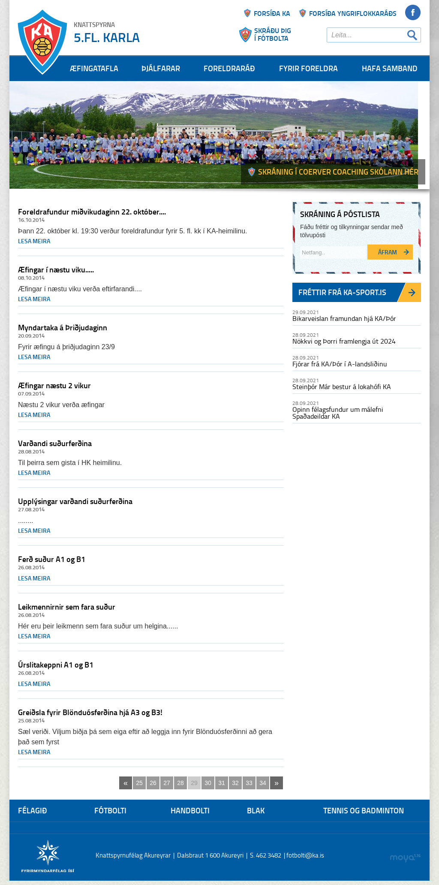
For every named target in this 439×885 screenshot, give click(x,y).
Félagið (32, 810)
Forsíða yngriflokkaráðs (353, 13)
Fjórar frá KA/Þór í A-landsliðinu (339, 363)
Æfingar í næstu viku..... (56, 269)
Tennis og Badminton (363, 810)
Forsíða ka (272, 13)
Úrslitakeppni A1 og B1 (55, 664)
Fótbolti (110, 810)
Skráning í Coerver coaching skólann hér (338, 171)
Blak (256, 810)
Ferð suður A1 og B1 (51, 559)
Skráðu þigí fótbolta (272, 34)
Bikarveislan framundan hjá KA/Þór (344, 318)
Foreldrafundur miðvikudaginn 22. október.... (92, 211)
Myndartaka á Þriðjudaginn (62, 327)
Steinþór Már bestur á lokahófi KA (341, 386)
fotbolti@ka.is (305, 855)
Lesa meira (34, 241)
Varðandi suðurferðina (55, 443)
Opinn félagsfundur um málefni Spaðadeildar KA (337, 413)
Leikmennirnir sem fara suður (66, 606)
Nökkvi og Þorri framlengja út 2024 (344, 341)
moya (405, 858)
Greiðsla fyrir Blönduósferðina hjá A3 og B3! (90, 712)
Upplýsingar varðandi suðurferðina (75, 501)
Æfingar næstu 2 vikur (54, 385)
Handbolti (190, 810)
